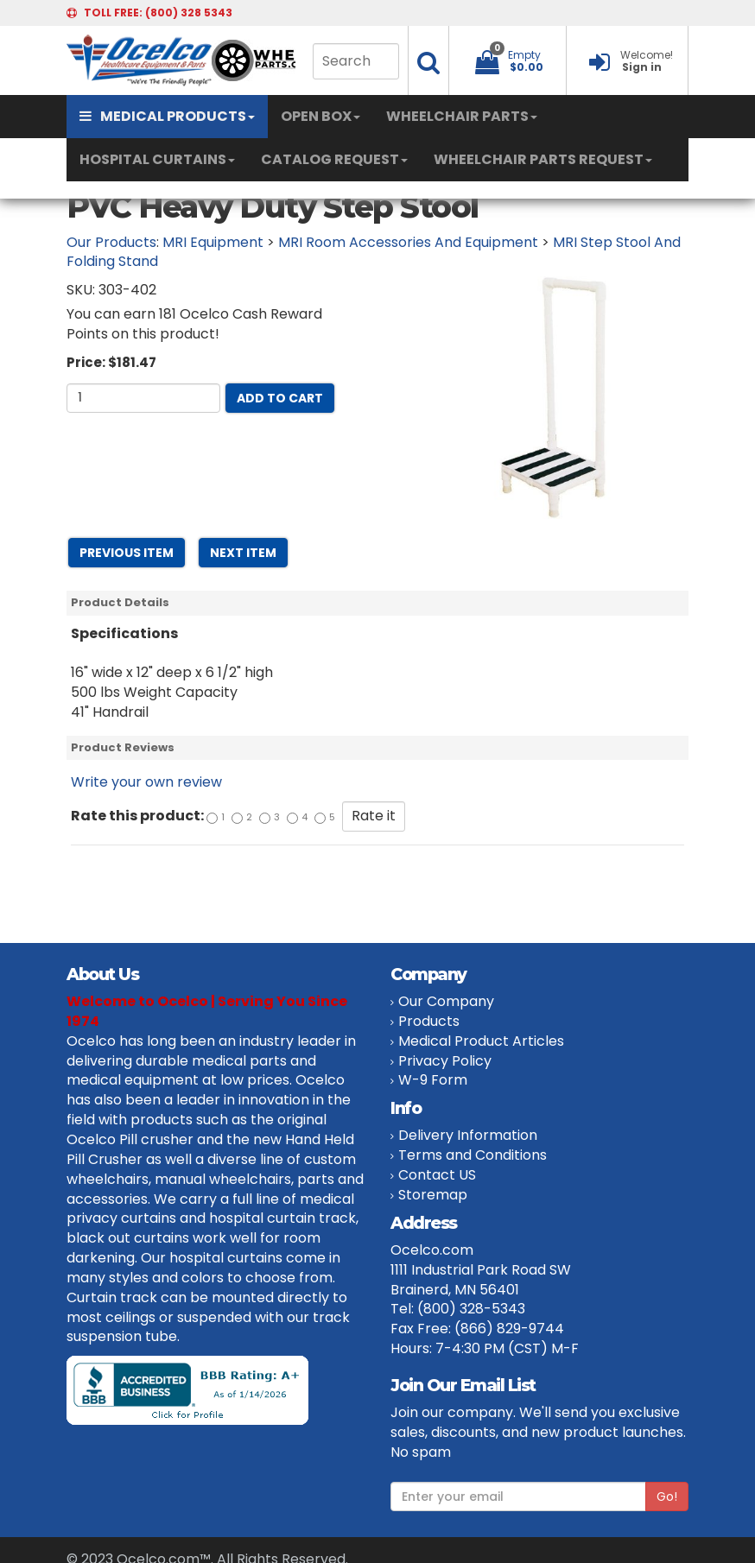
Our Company (446, 1001)
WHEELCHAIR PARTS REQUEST (543, 159)
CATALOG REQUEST (334, 159)
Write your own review (146, 782)
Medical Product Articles (481, 1041)
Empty (524, 54)
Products (429, 1021)
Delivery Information (467, 1135)
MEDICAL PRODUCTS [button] (167, 116)
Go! (667, 1496)
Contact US (437, 1175)
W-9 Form (432, 1080)
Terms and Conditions (472, 1155)
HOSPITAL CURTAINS (157, 159)
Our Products (111, 242)
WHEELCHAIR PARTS (461, 116)
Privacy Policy (445, 1061)
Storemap (432, 1195)
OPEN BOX (320, 116)
